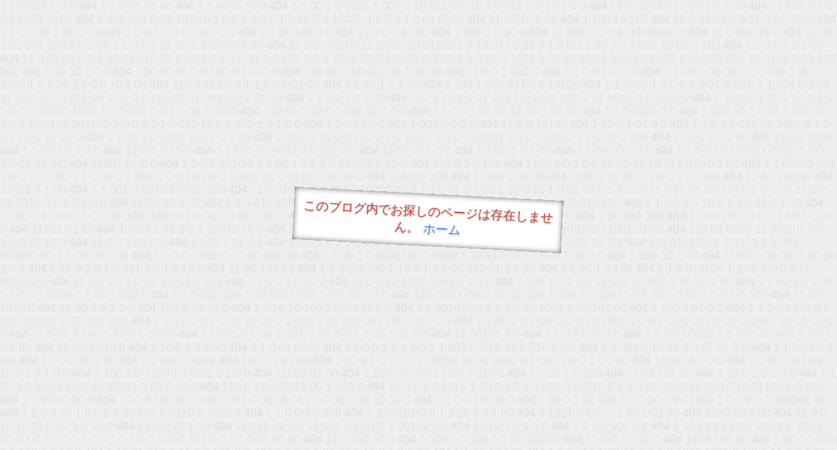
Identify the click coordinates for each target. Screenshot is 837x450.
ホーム (442, 229)
